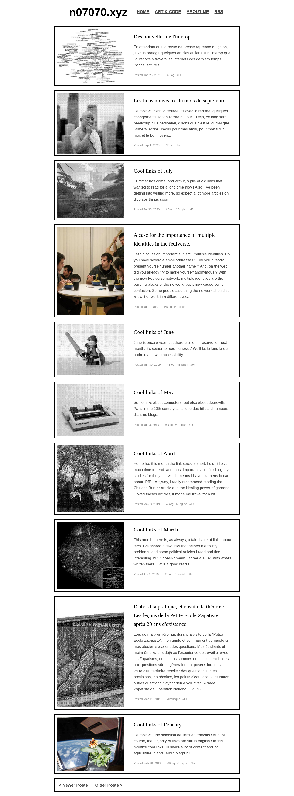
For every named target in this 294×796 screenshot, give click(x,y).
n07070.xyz (98, 12)
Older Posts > (108, 785)
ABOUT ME (198, 11)
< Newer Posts (73, 785)
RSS (219, 11)
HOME (143, 11)
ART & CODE (168, 11)
